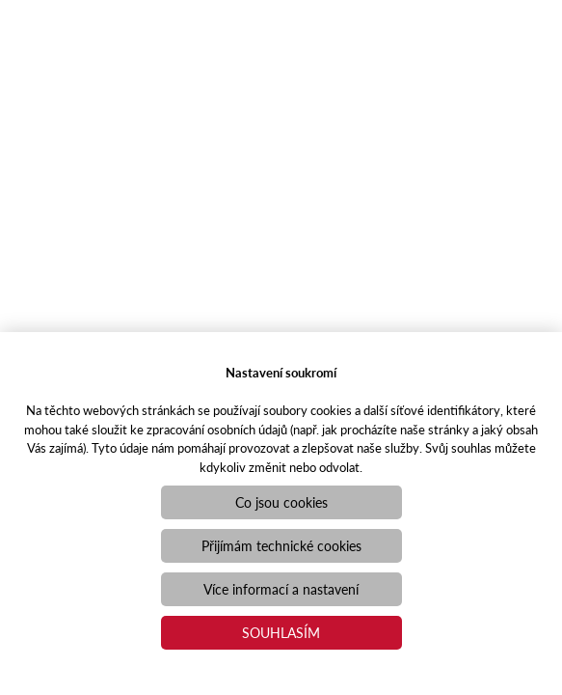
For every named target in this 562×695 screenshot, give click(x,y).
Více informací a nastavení (281, 588)
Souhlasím (281, 632)
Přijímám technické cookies (281, 545)
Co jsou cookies (281, 502)
